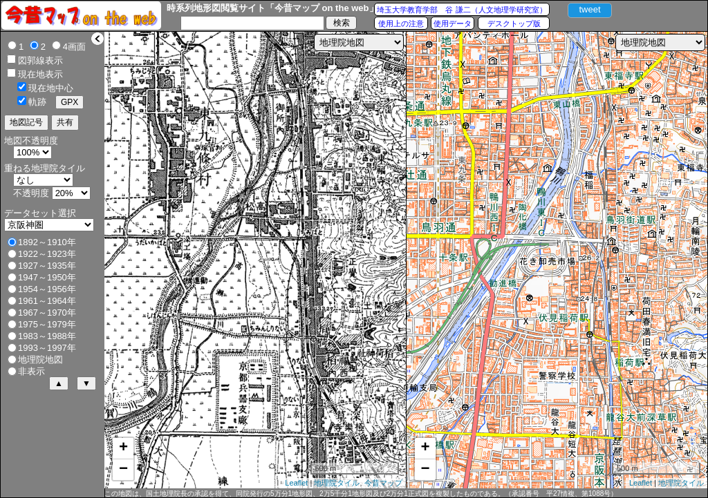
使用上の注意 (401, 23)
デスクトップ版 (514, 23)
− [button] (123, 469)
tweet (589, 9)
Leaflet (296, 483)
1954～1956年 (47, 289)
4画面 (74, 46)
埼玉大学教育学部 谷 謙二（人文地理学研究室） (461, 10)
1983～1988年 (47, 336)
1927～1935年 (47, 265)
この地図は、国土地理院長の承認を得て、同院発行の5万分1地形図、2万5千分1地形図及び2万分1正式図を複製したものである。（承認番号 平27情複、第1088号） (360, 493)
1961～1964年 (47, 301)
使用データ (453, 23)
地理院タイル (337, 483)
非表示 (31, 371)
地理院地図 (40, 359)
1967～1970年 (47, 312)
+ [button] (123, 448)
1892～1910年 (47, 242)
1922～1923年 (47, 254)
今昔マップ (383, 483)
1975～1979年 (47, 324)
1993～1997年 (47, 348)
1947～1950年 (47, 277)
